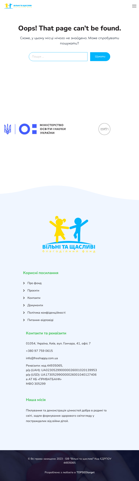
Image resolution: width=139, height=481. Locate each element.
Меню (134, 6)
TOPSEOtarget (85, 472)
